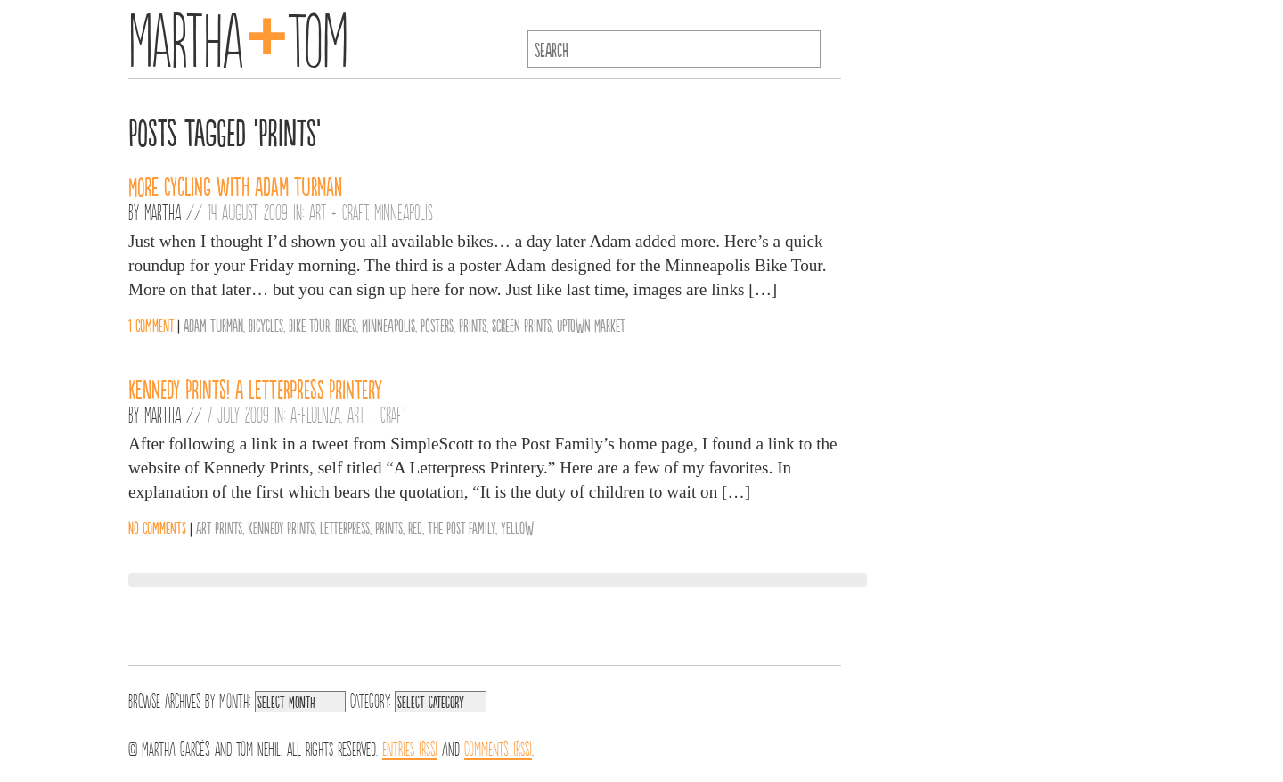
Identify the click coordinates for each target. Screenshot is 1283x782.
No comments (157, 527)
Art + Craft (338, 211)
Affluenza (315, 413)
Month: (234, 699)
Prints (472, 324)
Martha (162, 211)
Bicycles (266, 324)
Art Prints (219, 527)
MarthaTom (238, 35)
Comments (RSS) (498, 747)
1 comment (151, 324)
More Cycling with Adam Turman (235, 185)
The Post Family (461, 527)
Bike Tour (309, 324)
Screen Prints (522, 324)
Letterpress (345, 527)
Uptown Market (591, 324)
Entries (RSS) (409, 747)
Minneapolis (403, 211)
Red (415, 527)
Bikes (345, 324)
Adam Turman (213, 324)
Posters (437, 324)
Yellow (517, 527)
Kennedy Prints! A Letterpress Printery (255, 387)
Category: (370, 699)
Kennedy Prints (281, 527)
